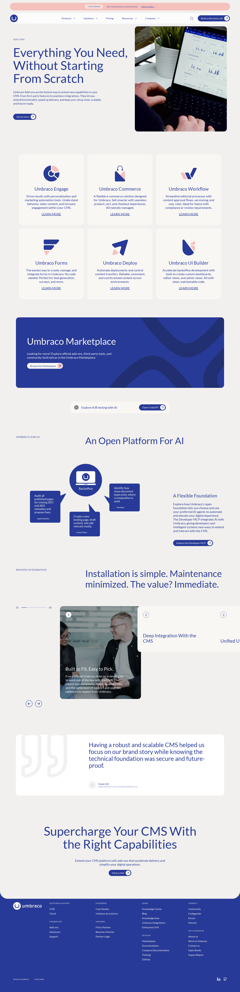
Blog (144, 913)
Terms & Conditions (21, 979)
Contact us (194, 945)
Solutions (112, 18)
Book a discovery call (215, 18)
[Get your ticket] (148, 7)
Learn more (51, 214)
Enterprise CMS (150, 927)
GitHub (146, 959)
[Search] (191, 18)
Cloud (52, 913)
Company (174, 18)
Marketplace (148, 941)
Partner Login (103, 936)
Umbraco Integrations (153, 922)
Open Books (194, 950)
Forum (191, 918)
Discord (192, 922)
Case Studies (102, 908)
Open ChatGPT (153, 407)
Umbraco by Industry (107, 913)
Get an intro (26, 116)
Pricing (131, 18)
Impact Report (195, 954)
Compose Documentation (155, 950)
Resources (151, 18)
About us (193, 936)
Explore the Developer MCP (194, 543)
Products (90, 18)
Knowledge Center (152, 908)
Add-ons (54, 927)
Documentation (150, 945)
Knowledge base (150, 918)
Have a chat (121, 872)
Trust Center (39, 979)
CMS (52, 908)
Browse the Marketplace (46, 365)
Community (194, 908)
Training (146, 954)
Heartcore (54, 931)
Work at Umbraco (197, 941)
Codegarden (194, 913)
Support (53, 936)
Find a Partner (103, 927)
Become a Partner (105, 931)
